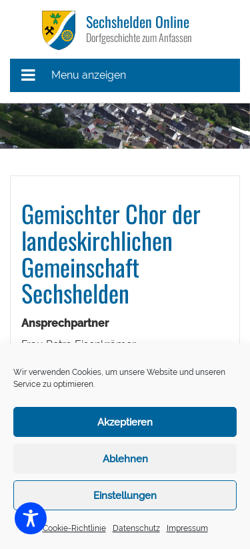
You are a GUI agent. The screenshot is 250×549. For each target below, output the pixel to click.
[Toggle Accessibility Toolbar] (30, 518)
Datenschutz (136, 528)
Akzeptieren (125, 422)
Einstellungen (125, 496)
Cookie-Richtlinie (74, 528)
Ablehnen (125, 459)
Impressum (187, 528)
